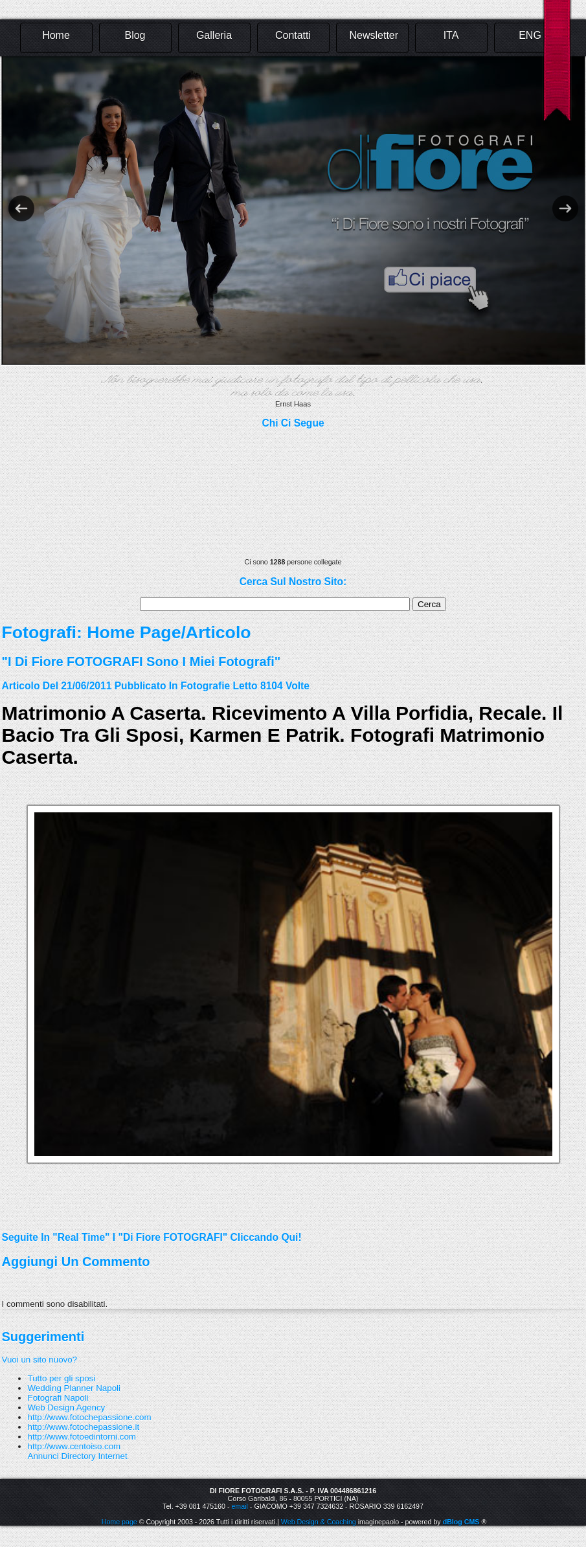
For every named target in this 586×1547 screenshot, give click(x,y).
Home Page (134, 632)
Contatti (293, 35)
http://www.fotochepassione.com (90, 1417)
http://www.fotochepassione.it (84, 1427)
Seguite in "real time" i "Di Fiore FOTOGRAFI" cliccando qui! (152, 1237)
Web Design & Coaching (318, 1522)
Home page (119, 1522)
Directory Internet (94, 1456)
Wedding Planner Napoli (74, 1388)
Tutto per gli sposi (62, 1378)
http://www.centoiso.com (74, 1446)
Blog (134, 35)
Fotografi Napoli (58, 1398)
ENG (530, 35)
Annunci (43, 1456)
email (239, 1506)
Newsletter (374, 35)
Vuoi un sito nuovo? (40, 1359)
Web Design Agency (67, 1407)
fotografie (205, 685)
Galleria (214, 35)
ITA (451, 35)
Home (56, 35)
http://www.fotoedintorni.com (82, 1436)
